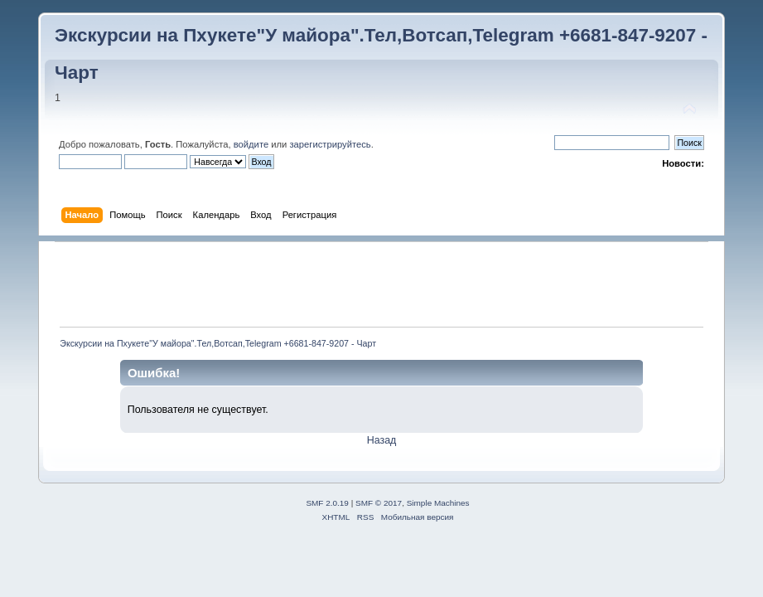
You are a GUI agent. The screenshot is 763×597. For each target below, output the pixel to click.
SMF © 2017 (378, 502)
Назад (382, 440)
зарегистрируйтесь (329, 144)
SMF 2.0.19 (327, 502)
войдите (251, 144)
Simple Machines (438, 502)
